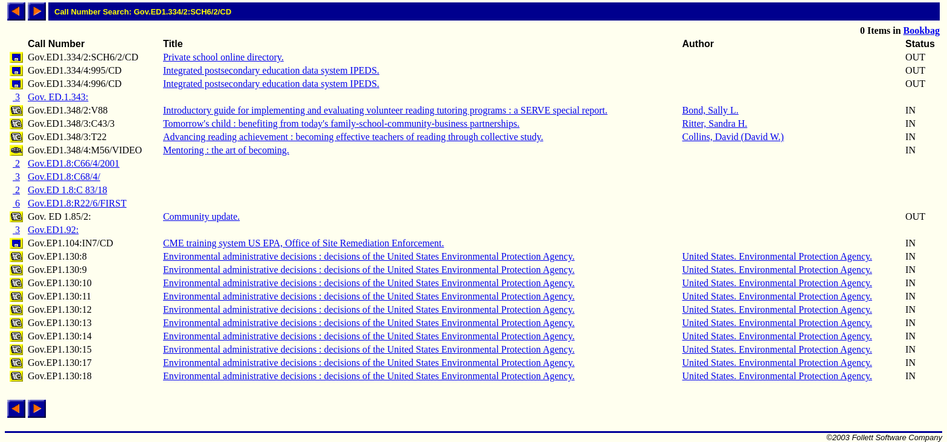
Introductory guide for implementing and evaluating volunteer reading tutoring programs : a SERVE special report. (385, 110)
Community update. (201, 216)
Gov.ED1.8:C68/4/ (64, 176)
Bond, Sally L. (710, 110)
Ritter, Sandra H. (715, 123)
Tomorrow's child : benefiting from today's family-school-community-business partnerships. (341, 123)
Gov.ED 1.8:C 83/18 (67, 190)
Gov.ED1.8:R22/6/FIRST (77, 203)
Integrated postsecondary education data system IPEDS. (271, 70)
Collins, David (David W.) (733, 137)
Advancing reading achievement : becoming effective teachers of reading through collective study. (353, 137)
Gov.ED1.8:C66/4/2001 (74, 163)
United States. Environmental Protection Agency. (777, 256)
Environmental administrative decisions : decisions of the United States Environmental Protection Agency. (368, 256)
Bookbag (922, 30)
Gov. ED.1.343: (58, 97)
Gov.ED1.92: (53, 230)
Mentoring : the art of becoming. (226, 150)
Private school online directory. (223, 57)
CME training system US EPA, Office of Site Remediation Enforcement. (303, 243)
